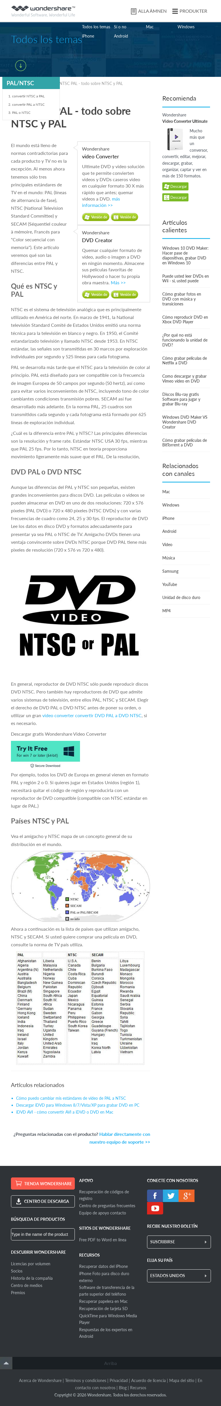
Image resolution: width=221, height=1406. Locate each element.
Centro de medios (26, 1285)
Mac (150, 26)
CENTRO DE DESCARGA (46, 1201)
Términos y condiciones (85, 1380)
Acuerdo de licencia (148, 1380)
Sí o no (120, 26)
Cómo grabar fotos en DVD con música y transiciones (181, 299)
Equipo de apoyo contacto (102, 1212)
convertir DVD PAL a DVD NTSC (108, 715)
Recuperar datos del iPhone (103, 1266)
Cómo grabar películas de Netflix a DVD (184, 361)
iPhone (88, 36)
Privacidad (119, 1380)
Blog (123, 1387)
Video (167, 544)
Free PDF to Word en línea (102, 1239)
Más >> (118, 282)
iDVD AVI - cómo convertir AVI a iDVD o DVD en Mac (64, 1112)
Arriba (110, 1363)
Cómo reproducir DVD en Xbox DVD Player (185, 319)
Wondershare (113, 153)
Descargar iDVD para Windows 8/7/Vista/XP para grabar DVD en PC (77, 1105)
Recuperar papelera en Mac (103, 1301)
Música (168, 557)
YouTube (169, 584)
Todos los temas (96, 26)
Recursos (138, 1387)
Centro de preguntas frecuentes (107, 1205)
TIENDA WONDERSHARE (48, 1183)
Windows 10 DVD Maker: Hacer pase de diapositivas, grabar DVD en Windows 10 (185, 255)
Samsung (170, 571)
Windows (186, 26)
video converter (58, 715)
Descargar (175, 187)
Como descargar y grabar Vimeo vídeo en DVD (184, 378)
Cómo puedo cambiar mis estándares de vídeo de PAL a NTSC (71, 1098)
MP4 (166, 610)
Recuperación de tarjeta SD (103, 1308)
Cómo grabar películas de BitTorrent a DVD (184, 443)
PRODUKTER (193, 11)
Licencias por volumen (30, 1263)
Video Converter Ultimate (184, 121)
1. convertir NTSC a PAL (26, 96)
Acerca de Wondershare (40, 1380)
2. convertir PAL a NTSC (26, 104)
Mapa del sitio (181, 1380)
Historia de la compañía (32, 1278)
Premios (18, 1292)
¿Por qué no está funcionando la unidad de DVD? (184, 340)
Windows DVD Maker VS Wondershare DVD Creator (184, 422)
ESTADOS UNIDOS (167, 1275)
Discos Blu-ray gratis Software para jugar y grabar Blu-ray (181, 399)
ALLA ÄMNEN (152, 11)
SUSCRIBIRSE (162, 1241)
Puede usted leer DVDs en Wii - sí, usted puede (185, 278)
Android (121, 36)
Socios (16, 1270)
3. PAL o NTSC (19, 112)
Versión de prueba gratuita (99, 218)
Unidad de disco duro (181, 597)
